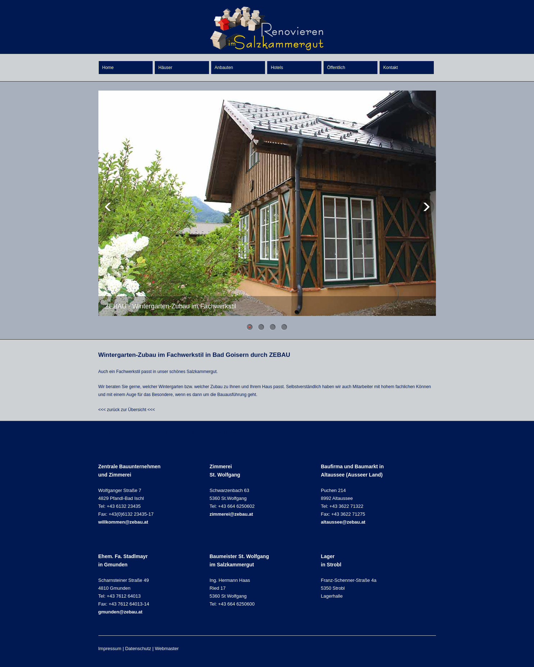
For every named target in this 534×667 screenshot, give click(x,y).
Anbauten (224, 67)
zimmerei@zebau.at (231, 514)
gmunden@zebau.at (120, 612)
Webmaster (166, 648)
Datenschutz (138, 648)
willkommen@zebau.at (123, 522)
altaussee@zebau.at (343, 522)
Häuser (165, 67)
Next (426, 207)
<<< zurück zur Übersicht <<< (126, 409)
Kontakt (390, 67)
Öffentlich (336, 67)
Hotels (277, 67)
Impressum (109, 648)
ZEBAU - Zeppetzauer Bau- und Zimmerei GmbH (172, 433)
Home (108, 67)
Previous (108, 207)
